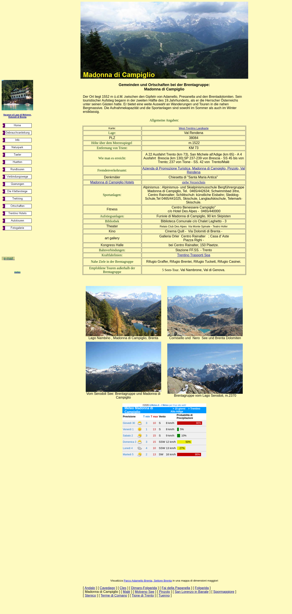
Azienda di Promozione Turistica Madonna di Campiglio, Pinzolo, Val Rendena (193, 170)
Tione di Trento (143, 595)
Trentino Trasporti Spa (193, 255)
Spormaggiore (223, 591)
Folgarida (202, 588)
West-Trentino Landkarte (194, 128)
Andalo (90, 588)
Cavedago (107, 588)
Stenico (90, 595)
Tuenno (164, 595)
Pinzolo (164, 591)
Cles (123, 588)
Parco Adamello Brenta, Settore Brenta (148, 580)
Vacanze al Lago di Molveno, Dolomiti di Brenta (17, 116)
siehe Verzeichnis (193, 182)
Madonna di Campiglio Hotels (112, 182)
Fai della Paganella (176, 588)
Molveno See (144, 591)
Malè (126, 591)
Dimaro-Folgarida (144, 588)
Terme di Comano (114, 595)
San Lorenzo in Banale (192, 591)
